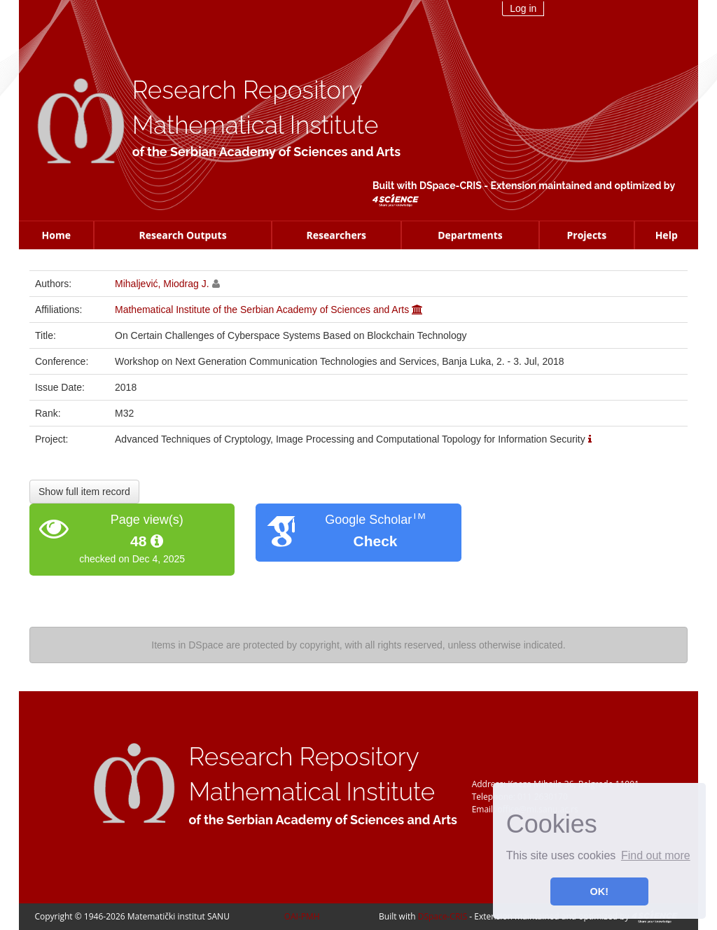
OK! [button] (599, 891)
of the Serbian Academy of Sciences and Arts (266, 151)
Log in (523, 8)
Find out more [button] (655, 855)
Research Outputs (182, 235)
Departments (470, 235)
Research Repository (247, 90)
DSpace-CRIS (450, 185)
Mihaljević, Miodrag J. (162, 283)
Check (375, 541)
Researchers (336, 235)
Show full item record (84, 491)
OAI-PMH (302, 916)
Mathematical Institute (255, 125)
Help (666, 235)
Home (56, 235)
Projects (587, 235)
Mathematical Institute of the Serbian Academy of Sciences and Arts (262, 309)
